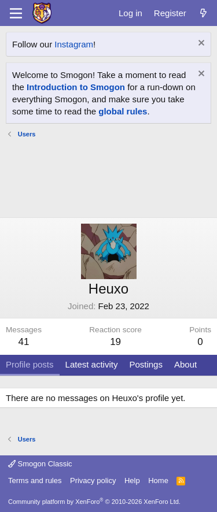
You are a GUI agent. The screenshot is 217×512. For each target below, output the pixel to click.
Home (158, 480)
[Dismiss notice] (200, 44)
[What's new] (203, 13)
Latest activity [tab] (91, 364)
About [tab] (185, 364)
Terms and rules (34, 480)
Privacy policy (93, 480)
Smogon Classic (40, 463)
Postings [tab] (146, 364)
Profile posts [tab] (30, 364)
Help (132, 480)
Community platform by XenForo (94, 501)
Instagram (73, 44)
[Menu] (16, 13)
